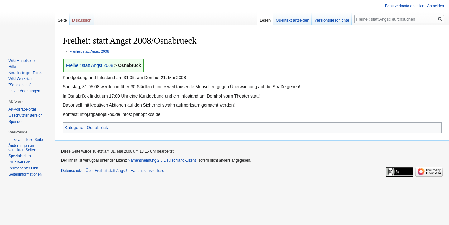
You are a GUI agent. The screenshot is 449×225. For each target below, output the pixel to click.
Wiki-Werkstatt (20, 79)
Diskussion (82, 20)
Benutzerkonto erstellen (404, 6)
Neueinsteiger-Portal (25, 73)
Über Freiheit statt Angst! (106, 170)
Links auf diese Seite (25, 140)
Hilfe (12, 66)
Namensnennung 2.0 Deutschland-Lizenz (162, 160)
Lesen (265, 20)
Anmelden (435, 6)
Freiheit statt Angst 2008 (89, 51)
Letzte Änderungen (24, 91)
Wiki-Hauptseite (21, 60)
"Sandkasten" (19, 85)
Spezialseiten (19, 156)
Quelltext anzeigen (292, 20)
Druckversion (19, 162)
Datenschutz (71, 170)
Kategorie (74, 127)
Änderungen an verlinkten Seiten (22, 147)
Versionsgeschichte (331, 20)
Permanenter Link (23, 168)
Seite (62, 20)
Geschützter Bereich (25, 115)
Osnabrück (97, 127)
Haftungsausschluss (147, 170)
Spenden (15, 121)
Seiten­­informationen (25, 174)
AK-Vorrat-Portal (22, 109)
